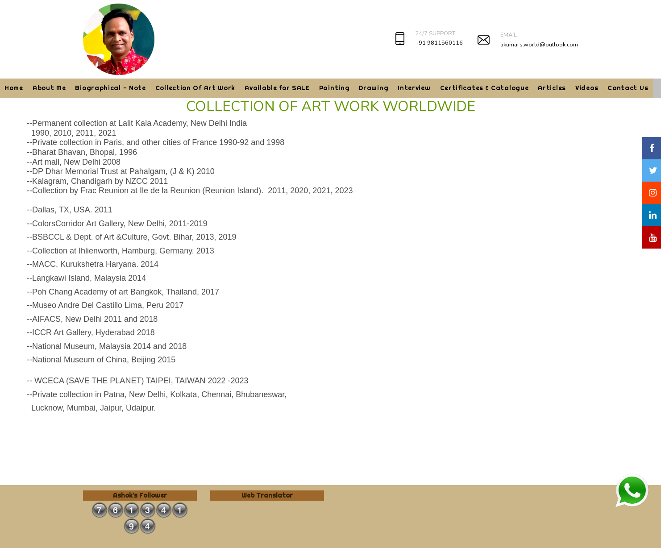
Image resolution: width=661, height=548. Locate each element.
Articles (552, 88)
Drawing (373, 88)
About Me (49, 88)
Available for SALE (277, 88)
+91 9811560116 (439, 43)
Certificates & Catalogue (484, 88)
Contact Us (627, 88)
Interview (414, 88)
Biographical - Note (110, 88)
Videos (586, 88)
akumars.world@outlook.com (539, 45)
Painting (334, 88)
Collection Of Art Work (195, 88)
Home (13, 88)
